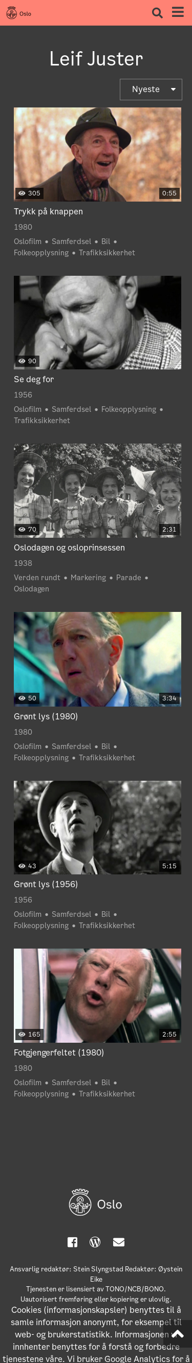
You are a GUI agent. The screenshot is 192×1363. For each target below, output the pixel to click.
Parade (128, 578)
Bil (105, 241)
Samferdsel (71, 241)
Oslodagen (31, 589)
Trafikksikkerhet (107, 253)
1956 (23, 395)
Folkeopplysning (41, 253)
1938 (23, 563)
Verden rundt (37, 578)
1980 (23, 227)
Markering (88, 578)
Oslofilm (27, 241)
